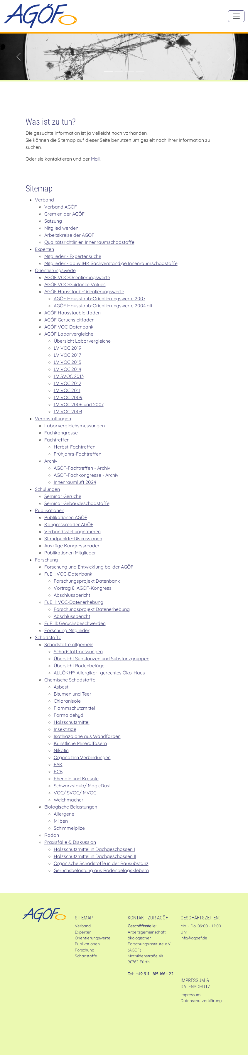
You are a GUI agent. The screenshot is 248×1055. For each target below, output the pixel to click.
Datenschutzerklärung (201, 1000)
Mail (95, 159)
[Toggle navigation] (236, 16)
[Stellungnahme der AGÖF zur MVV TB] (129, 72)
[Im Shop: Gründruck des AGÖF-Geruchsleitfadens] (118, 72)
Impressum (190, 994)
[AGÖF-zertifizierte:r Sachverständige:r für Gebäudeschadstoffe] (108, 72)
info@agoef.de (193, 937)
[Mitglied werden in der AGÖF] (140, 72)
